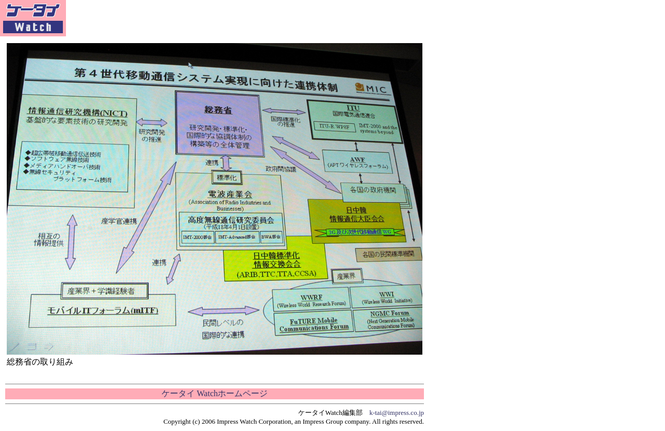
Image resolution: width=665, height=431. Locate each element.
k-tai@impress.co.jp (396, 412)
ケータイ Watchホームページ (215, 393)
